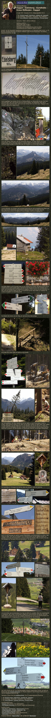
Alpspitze (4, 703)
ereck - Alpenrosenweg (18, 708)
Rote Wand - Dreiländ (7, 708)
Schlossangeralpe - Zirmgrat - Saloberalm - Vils (13, 710)
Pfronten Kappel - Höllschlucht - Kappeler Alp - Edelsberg (34, 15)
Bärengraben (5, 714)
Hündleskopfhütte (19, 695)
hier (15, 33)
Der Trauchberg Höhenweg (8, 711)
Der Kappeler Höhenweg (8, 705)
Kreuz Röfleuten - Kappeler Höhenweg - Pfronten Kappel (34, 18)
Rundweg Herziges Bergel (8, 712)
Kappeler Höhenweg (15, 691)
